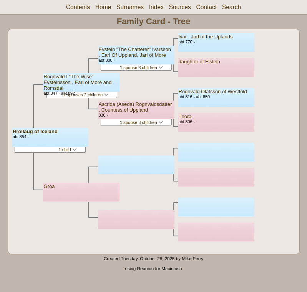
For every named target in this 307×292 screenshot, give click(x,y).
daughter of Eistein (199, 61)
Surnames (130, 7)
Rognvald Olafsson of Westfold (213, 91)
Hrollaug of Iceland (35, 131)
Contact (206, 7)
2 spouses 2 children (85, 94)
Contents (78, 7)
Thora (185, 116)
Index (156, 7)
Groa (49, 186)
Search (231, 7)
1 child (67, 149)
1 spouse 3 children (141, 67)
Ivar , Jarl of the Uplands (206, 37)
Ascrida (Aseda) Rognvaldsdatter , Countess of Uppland (135, 107)
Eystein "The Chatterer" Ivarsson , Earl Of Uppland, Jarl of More (135, 52)
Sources (180, 7)
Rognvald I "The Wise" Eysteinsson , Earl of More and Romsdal (78, 82)
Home (103, 7)
